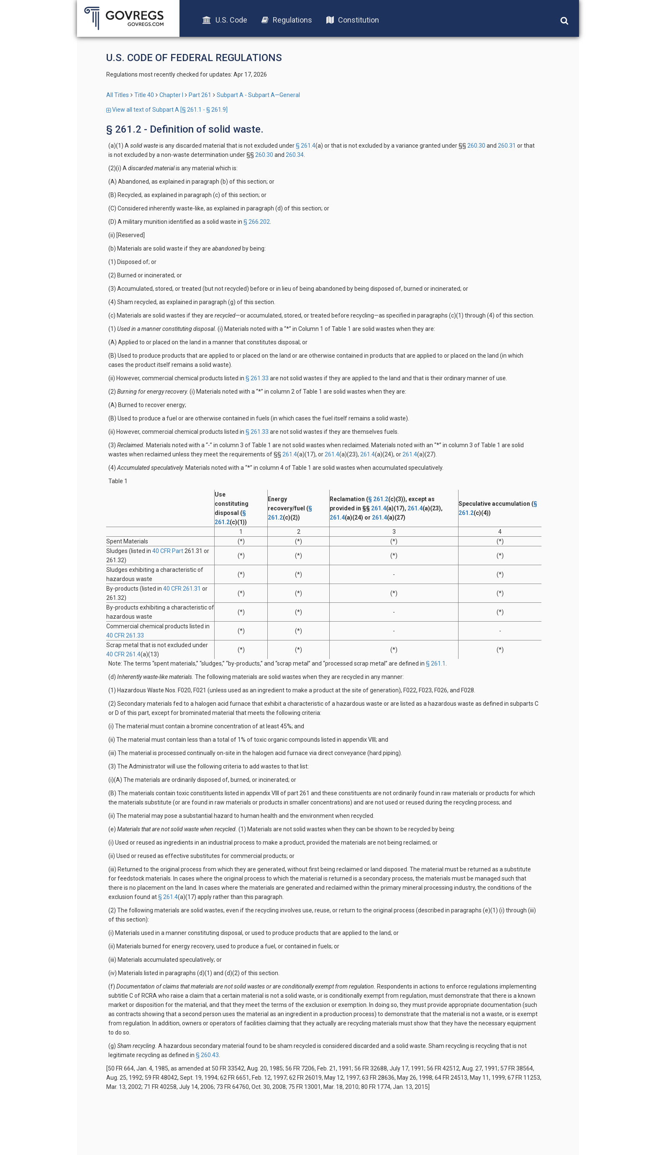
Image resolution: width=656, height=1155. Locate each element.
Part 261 (200, 95)
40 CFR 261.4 (123, 654)
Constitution (352, 19)
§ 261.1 (436, 663)
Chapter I (171, 95)
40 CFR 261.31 (182, 588)
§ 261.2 (378, 499)
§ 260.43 (207, 1055)
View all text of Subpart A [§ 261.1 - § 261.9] (167, 109)
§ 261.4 (305, 145)
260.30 (475, 145)
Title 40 (144, 95)
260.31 (506, 145)
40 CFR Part (167, 551)
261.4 (289, 454)
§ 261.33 (257, 378)
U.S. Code (224, 19)
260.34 (294, 154)
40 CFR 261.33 (125, 635)
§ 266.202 (256, 221)
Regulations (286, 19)
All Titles (117, 95)
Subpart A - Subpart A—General (258, 95)
